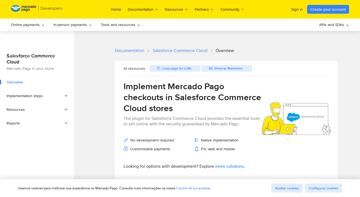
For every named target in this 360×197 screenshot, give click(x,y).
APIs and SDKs (334, 24)
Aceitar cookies (287, 188)
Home (116, 9)
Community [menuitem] (232, 9)
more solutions (229, 166)
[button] (37, 95)
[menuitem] (28, 25)
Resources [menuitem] (176, 9)
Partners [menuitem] (204, 9)
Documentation (129, 50)
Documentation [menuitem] (143, 9)
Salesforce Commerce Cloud (180, 50)
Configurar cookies (323, 188)
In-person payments (72, 24)
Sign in (297, 9)
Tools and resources (120, 24)
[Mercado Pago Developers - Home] (37, 9)
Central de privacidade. (193, 188)
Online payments (28, 24)
